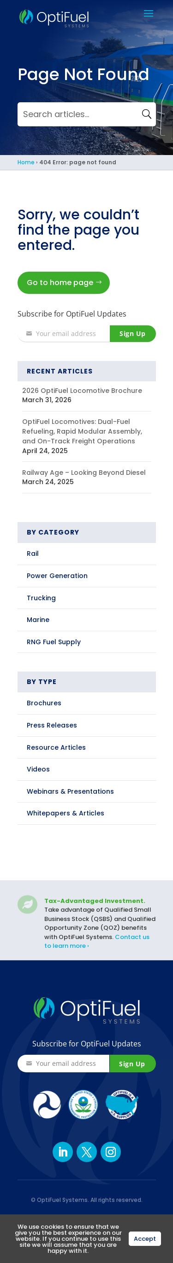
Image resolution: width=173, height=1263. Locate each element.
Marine (38, 619)
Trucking (41, 598)
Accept (145, 1238)
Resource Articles (56, 747)
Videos (38, 769)
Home (26, 162)
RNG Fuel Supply (54, 642)
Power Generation (57, 575)
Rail (33, 553)
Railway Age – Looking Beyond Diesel (84, 472)
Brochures (44, 703)
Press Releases (52, 725)
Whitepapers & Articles (65, 813)
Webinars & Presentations (70, 791)
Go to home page (60, 282)
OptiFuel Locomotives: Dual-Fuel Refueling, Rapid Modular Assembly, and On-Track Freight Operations (82, 431)
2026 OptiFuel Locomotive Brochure (82, 390)
